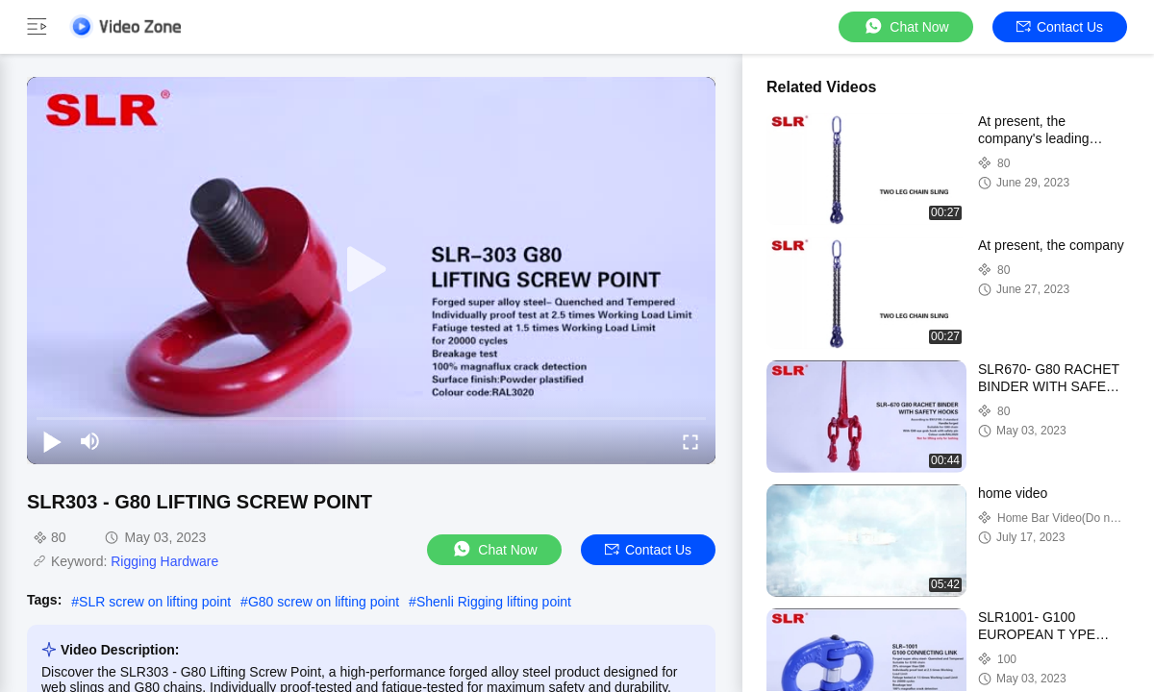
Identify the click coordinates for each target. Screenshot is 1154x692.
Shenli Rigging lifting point (493, 601)
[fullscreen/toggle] (690, 441)
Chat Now (905, 26)
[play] (371, 270)
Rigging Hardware (164, 561)
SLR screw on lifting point (155, 601)
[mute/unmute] (90, 441)
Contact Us (1059, 27)
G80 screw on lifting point (323, 601)
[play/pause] (52, 441)
